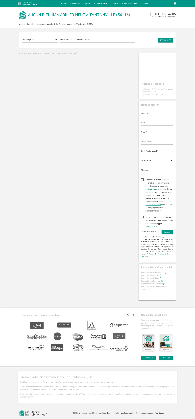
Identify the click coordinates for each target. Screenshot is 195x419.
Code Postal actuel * (149, 151)
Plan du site (159, 413)
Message (145, 170)
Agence (87, 3)
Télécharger (148, 358)
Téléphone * (146, 142)
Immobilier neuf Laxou (151, 275)
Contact (146, 3)
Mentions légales (128, 413)
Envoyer (167, 232)
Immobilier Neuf (100, 3)
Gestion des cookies (144, 413)
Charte (115, 3)
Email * (144, 132)
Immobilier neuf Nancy (151, 278)
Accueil (64, 3)
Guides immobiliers (129, 3)
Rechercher (165, 40)
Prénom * (145, 113)
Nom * (143, 123)
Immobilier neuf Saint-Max (153, 284)
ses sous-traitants (153, 205)
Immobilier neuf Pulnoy (152, 281)
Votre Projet (75, 3)
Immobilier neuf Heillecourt (153, 273)
